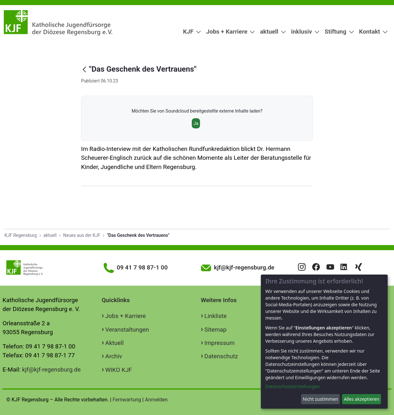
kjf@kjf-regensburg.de (51, 369)
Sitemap (215, 329)
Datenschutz (221, 356)
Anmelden (156, 400)
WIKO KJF (118, 369)
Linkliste (215, 316)
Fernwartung (127, 400)
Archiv (113, 356)
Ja (195, 123)
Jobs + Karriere (125, 316)
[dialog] (324, 342)
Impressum (219, 343)
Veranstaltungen (127, 329)
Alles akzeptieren (361, 399)
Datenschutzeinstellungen (292, 386)
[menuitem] (189, 32)
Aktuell (114, 343)
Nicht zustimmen (320, 399)
